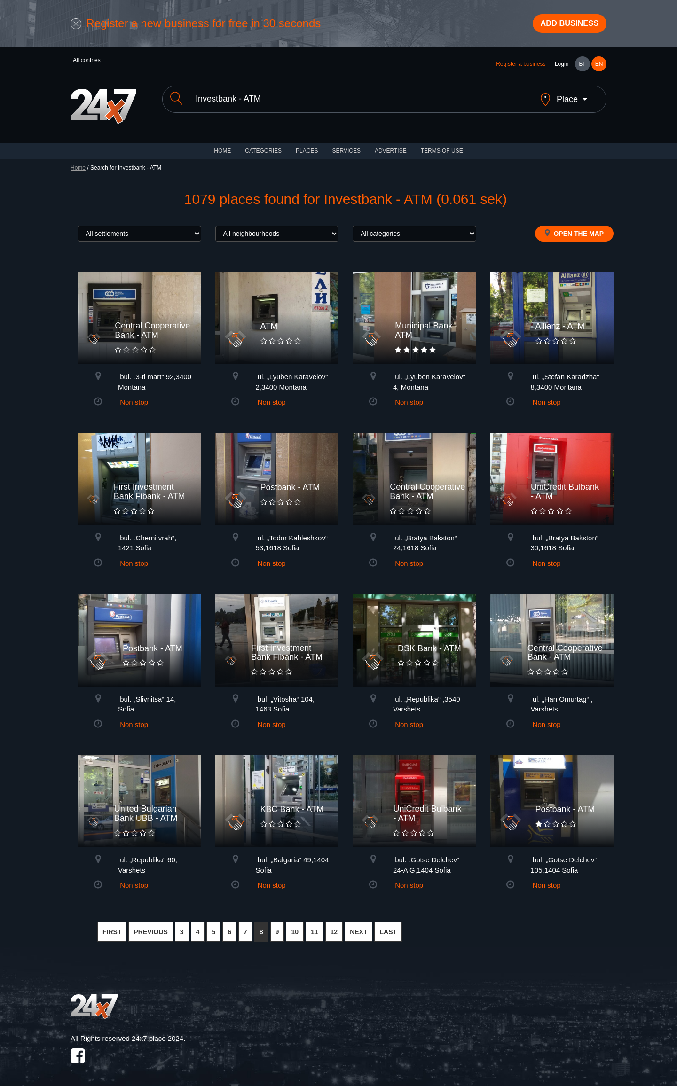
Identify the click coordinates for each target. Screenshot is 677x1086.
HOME (222, 145)
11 (314, 926)
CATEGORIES (263, 145)
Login (561, 66)
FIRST (111, 926)
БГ (582, 66)
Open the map (574, 228)
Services (346, 145)
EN (599, 66)
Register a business (520, 66)
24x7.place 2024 (157, 1033)
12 (334, 926)
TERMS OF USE (442, 145)
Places (307, 145)
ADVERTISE (391, 145)
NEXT (358, 926)
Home (78, 162)
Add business (565, 25)
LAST (388, 926)
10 (295, 926)
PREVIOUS (150, 926)
